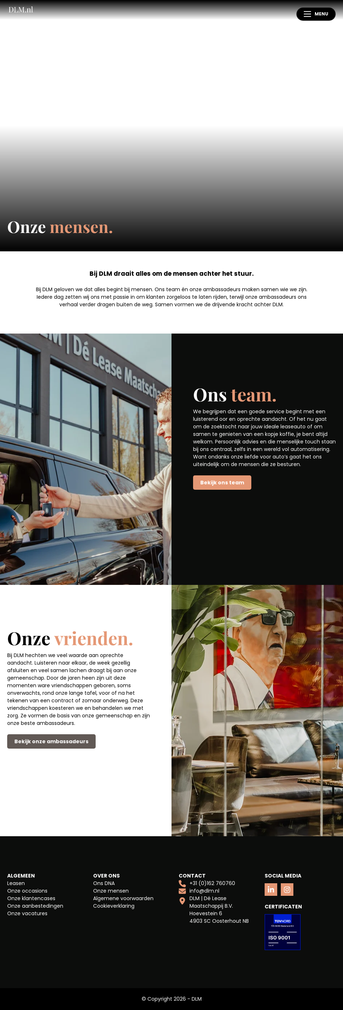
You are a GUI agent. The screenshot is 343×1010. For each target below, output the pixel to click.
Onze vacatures (27, 913)
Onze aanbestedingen (35, 905)
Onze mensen (111, 890)
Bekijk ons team (222, 482)
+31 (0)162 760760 (207, 883)
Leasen (16, 883)
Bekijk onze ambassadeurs (51, 741)
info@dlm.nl (199, 891)
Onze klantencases (31, 898)
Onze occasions (27, 890)
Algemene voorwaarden (123, 898)
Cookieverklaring (113, 905)
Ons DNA (104, 883)
